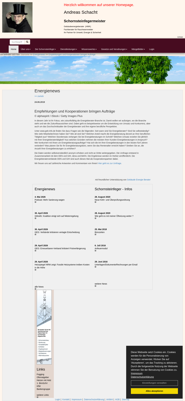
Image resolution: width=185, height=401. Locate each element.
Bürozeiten (100, 232)
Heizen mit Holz (44, 380)
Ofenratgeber (43, 377)
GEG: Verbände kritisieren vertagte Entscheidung (57, 232)
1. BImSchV (42, 383)
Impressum (136, 373)
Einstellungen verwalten (154, 383)
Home (13, 49)
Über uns (26, 49)
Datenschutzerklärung (142, 377)
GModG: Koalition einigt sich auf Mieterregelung (56, 216)
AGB (117, 399)
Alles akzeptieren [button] (154, 391)
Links (41, 369)
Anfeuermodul (101, 248)
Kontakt (65, 399)
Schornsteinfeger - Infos (113, 189)
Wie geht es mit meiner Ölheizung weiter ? (114, 216)
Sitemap (125, 399)
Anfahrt (109, 399)
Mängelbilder (138, 49)
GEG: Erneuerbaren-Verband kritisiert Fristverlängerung (60, 248)
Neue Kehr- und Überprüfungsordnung (112, 200)
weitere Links (43, 396)
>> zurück (39, 96)
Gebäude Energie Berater (139, 179)
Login (151, 49)
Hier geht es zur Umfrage (109, 163)
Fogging (40, 374)
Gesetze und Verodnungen (114, 49)
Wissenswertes (89, 49)
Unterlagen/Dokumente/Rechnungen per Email (116, 264)
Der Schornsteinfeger (45, 49)
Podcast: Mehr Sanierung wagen (50, 200)
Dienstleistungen (68, 49)
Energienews (45, 189)
